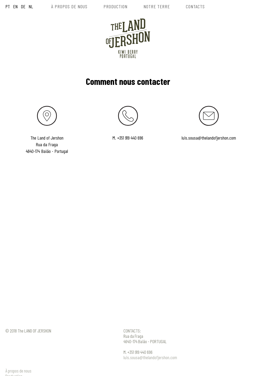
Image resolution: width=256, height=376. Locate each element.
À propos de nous (18, 370)
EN (15, 6)
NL (30, 6)
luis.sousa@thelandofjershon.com (209, 138)
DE (22, 6)
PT (7, 6)
